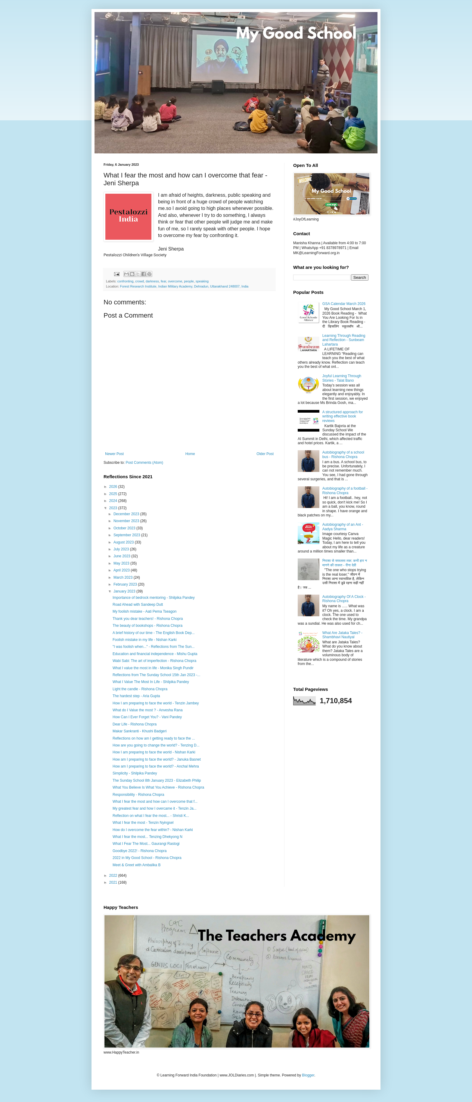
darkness (152, 281)
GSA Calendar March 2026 (343, 304)
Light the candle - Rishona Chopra (140, 689)
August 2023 (124, 542)
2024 (113, 501)
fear (163, 281)
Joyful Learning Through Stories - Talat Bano (341, 378)
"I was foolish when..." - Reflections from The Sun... (153, 647)
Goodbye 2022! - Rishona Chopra (139, 851)
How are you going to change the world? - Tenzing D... (156, 745)
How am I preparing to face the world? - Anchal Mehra (156, 766)
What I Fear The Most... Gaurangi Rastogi (146, 844)
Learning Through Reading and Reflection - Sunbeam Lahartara (343, 340)
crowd (139, 281)
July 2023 (121, 549)
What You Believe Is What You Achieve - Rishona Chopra (158, 787)
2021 (113, 882)
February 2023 (125, 584)
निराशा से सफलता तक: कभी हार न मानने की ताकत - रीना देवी (344, 563)
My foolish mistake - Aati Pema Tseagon (145, 611)
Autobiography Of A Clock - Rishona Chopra (344, 599)
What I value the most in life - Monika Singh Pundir (153, 668)
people (189, 281)
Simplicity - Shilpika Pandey (135, 773)
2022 (113, 875)
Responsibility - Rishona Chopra (138, 795)
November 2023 (126, 521)
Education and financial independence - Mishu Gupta (155, 654)
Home (190, 454)
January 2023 (124, 591)
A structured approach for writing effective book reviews (342, 416)
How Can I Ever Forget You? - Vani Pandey (147, 717)
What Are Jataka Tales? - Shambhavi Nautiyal (342, 635)
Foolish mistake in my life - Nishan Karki (145, 640)
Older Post (265, 454)
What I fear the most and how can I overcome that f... (155, 801)
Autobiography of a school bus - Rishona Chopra (343, 454)
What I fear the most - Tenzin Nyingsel (143, 822)
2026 (113, 487)
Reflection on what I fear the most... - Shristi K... (151, 816)
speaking (202, 281)
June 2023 (122, 556)
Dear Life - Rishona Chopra (135, 724)
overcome (175, 281)
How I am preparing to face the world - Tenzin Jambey (156, 703)
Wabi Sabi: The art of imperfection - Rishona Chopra (154, 661)
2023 (113, 508)
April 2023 (122, 570)
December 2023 (126, 514)
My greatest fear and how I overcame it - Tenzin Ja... (155, 808)
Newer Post (114, 454)
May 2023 (121, 563)
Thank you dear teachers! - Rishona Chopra (148, 619)
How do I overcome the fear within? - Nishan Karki (153, 830)
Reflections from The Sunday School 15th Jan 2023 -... (156, 675)
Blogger (308, 1075)
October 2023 (124, 528)
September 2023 (127, 535)
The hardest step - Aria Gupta (136, 696)
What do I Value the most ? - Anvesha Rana (148, 710)
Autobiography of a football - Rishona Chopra (345, 490)
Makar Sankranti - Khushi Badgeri (139, 731)
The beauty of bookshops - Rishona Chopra (147, 625)
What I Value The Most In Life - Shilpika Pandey (151, 682)
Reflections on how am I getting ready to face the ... (154, 738)
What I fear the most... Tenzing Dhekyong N (147, 837)
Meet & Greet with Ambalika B (136, 865)
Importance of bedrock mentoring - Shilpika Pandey (154, 598)
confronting (125, 281)
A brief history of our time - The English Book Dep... (154, 633)
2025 (113, 494)
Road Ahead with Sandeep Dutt (138, 604)
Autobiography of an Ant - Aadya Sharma (342, 526)
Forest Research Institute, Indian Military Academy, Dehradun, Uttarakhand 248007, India (184, 286)
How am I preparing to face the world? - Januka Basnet (157, 759)
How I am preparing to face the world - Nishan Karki (154, 752)
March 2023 (123, 577)
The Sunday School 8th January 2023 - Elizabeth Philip (157, 780)
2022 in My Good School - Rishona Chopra (147, 858)
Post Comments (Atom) (144, 462)
